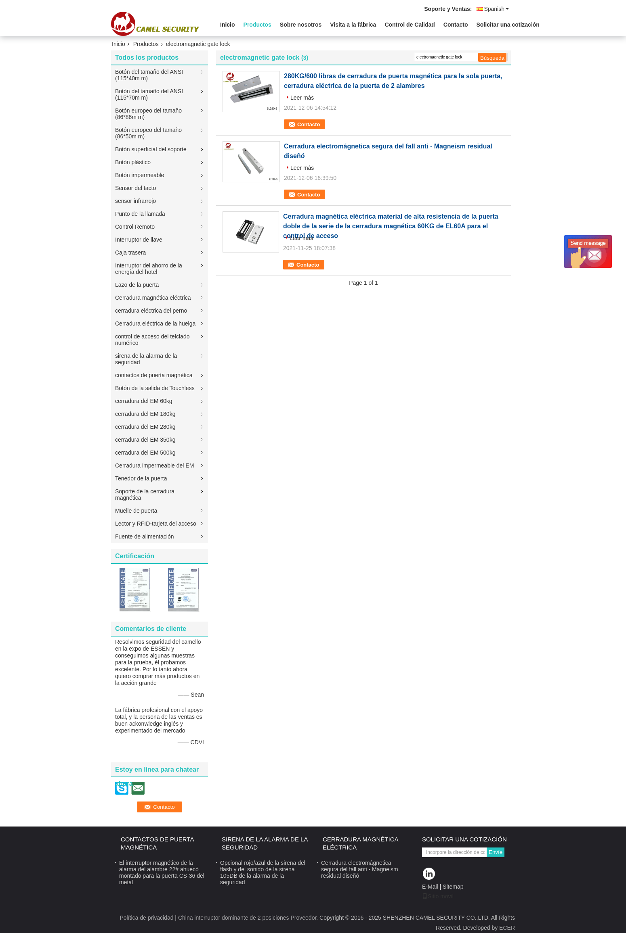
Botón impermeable (139, 175)
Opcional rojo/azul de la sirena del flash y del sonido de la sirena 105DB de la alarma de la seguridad (262, 872)
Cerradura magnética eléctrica (153, 297)
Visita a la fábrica (353, 24)
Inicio (227, 24)
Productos (257, 24)
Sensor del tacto (135, 188)
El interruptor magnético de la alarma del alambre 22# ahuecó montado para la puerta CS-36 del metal (161, 872)
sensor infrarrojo (135, 201)
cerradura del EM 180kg (145, 414)
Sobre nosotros (300, 24)
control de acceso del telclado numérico (152, 339)
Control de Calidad (409, 24)
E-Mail (430, 886)
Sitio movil (438, 896)
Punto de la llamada (140, 214)
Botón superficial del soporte (151, 149)
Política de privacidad (146, 917)
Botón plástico (133, 162)
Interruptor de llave (138, 239)
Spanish (496, 9)
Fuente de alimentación (144, 536)
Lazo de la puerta (137, 285)
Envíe (495, 852)
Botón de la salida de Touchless (155, 388)
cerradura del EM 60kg (143, 401)
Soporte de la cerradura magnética (144, 494)
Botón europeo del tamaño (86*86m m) (148, 113)
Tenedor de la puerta (141, 478)
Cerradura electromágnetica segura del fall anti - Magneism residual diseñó (359, 869)
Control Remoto (135, 226)
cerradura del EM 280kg (145, 427)
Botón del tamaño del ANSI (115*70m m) (149, 94)
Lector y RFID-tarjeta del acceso (155, 523)
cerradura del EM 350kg (145, 439)
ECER (507, 928)
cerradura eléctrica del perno (151, 310)
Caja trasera (130, 252)
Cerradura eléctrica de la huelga (155, 323)
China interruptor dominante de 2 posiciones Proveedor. (248, 917)
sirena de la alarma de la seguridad (146, 359)
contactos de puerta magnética (153, 375)
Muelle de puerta (136, 510)
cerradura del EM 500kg (145, 452)
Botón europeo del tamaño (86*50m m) (148, 133)
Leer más (302, 97)
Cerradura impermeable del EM (154, 465)
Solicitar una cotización (508, 24)
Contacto (455, 24)
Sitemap (453, 886)
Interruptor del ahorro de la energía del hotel (148, 268)
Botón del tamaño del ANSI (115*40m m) (149, 75)
